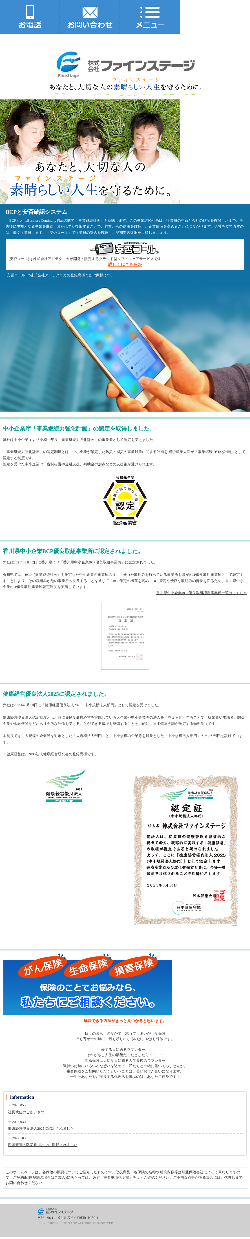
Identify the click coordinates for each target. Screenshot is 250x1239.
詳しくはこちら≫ (125, 264)
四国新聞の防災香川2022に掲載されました (43, 1145)
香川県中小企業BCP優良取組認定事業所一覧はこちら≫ (201, 593)
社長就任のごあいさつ (26, 1112)
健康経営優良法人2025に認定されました (41, 1129)
